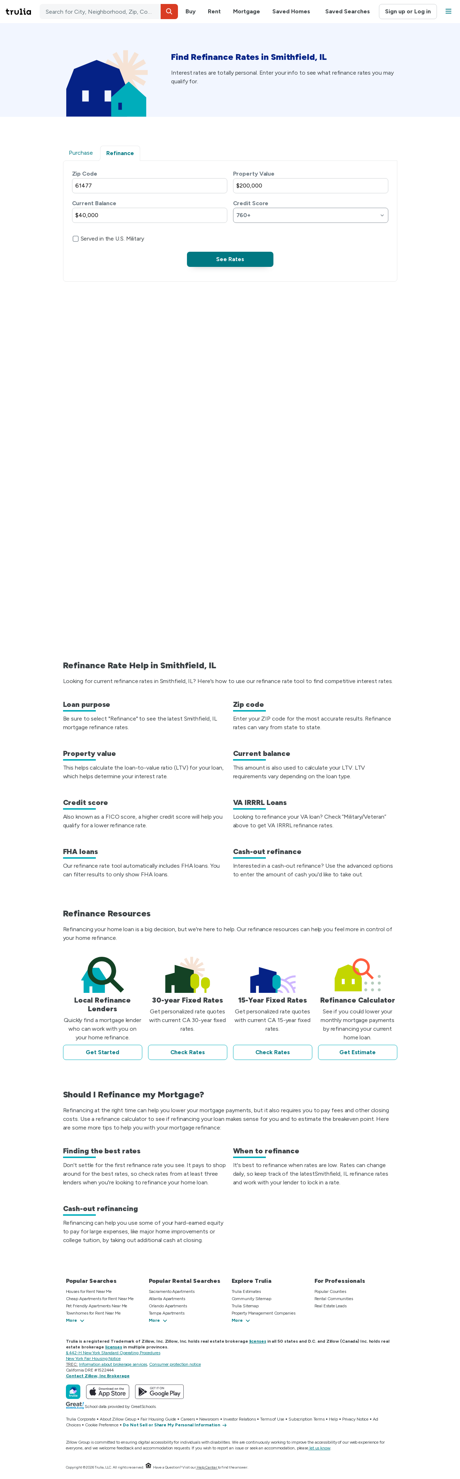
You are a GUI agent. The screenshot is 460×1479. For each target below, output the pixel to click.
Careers (187, 1419)
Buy (191, 11)
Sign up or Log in (408, 11)
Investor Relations (239, 1419)
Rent (214, 11)
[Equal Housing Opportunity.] (148, 1467)
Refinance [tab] (120, 153)
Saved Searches (347, 11)
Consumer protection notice (175, 1364)
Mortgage (246, 11)
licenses (257, 1341)
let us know (319, 1448)
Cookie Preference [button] (102, 1424)
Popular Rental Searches (185, 1280)
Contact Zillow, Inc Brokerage (98, 1375)
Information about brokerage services (113, 1364)
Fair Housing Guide (158, 1419)
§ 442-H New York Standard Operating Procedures (113, 1352)
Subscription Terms (307, 1419)
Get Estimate (357, 1052)
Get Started (102, 1052)
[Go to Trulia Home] (23, 11)
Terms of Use (272, 1419)
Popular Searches (91, 1280)
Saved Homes (291, 11)
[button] (169, 11)
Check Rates (187, 1052)
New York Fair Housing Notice (93, 1358)
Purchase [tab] (81, 152)
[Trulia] (73, 1392)
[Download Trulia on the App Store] (107, 1392)
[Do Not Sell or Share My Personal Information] (175, 1425)
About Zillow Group (118, 1419)
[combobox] (109, 11)
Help (333, 1419)
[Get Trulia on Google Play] (159, 1392)
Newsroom (209, 1419)
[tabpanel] (230, 218)
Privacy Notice (355, 1419)
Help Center (207, 1467)
